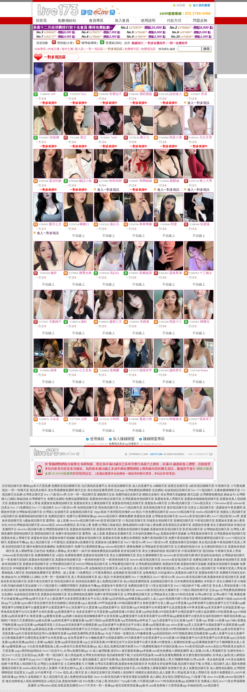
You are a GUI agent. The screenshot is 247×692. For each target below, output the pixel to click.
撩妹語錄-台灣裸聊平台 (32, 499)
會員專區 (96, 20)
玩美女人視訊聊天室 (201, 507)
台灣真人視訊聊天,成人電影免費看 (224, 663)
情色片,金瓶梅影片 (30, 676)
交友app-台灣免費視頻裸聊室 (132, 490)
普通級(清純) (114, 43)
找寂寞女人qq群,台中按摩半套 (33, 672)
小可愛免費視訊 (102, 572)
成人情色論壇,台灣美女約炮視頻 (85, 655)
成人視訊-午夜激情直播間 (114, 577)
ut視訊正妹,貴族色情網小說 (65, 681)
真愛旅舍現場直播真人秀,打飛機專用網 (164, 659)
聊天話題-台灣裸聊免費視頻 (205, 494)
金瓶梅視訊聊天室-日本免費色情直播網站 (176, 581)
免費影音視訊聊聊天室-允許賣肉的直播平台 (79, 486)
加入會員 (122, 20)
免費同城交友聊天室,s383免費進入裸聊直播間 (138, 668)
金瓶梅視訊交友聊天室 (103, 568)
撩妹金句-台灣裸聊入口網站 (23, 577)
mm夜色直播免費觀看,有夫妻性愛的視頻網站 (183, 655)
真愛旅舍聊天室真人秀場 (24, 503)
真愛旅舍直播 (142, 516)
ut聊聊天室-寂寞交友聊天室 (170, 486)
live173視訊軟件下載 (187, 585)
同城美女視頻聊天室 (160, 520)
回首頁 (41, 20)
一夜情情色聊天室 (93, 559)
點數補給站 (67, 20)
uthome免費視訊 (66, 525)
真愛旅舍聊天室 (106, 529)
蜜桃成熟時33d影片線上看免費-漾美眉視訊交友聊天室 (157, 525)
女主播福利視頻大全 (187, 546)
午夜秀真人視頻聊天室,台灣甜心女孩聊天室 (35, 663)
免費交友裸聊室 (131, 538)
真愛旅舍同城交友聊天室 (128, 503)
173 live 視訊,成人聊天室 (68, 672)
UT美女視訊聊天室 (161, 585)
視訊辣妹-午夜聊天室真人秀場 (221, 551)
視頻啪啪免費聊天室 (38, 572)
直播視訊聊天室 (183, 520)
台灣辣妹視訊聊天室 (29, 512)
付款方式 (174, 20)
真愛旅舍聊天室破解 (173, 533)
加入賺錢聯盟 (124, 439)
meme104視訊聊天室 (182, 512)
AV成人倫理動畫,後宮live (105, 650)
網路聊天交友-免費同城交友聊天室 (119, 494)
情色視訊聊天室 (108, 507)
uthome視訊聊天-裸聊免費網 (115, 516)
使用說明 (148, 20)
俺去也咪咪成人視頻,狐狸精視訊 (26, 681)
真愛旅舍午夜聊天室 (114, 585)
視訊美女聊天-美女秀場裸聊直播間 (52, 490)
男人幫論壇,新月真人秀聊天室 (191, 672)
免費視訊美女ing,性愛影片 (124, 443)
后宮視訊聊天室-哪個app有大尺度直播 (26, 486)
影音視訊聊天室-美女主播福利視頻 (143, 551)
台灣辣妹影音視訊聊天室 (158, 546)
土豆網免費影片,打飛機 (79, 663)
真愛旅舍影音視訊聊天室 (166, 529)
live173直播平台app (23, 659)
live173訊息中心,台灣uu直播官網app (65, 650)
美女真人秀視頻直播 (226, 585)
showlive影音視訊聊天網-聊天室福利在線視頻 (192, 555)
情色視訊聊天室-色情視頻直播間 (75, 581)
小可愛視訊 (58, 542)
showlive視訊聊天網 (81, 520)
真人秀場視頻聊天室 (84, 577)
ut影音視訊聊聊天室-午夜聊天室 (209, 486)
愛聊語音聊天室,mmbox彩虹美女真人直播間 (30, 668)
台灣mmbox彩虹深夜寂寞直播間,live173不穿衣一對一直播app (76, 685)
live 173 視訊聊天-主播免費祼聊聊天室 (215, 490)
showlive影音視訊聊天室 (145, 559)
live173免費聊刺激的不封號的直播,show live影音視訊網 (169, 646)
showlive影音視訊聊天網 (194, 516)
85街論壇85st (166, 572)
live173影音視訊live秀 (74, 568)
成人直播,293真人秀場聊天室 (208, 650)
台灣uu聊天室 (203, 594)
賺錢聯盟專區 (154, 439)
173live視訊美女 (201, 503)
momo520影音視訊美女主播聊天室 (157, 590)
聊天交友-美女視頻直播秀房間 (94, 490)
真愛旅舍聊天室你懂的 (183, 542)
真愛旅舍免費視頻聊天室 (57, 503)
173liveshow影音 (222, 503)
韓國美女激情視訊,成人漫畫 (153, 672)
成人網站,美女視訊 (162, 676)
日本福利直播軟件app (146, 533)
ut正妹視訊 (125, 568)
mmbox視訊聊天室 (207, 512)
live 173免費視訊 (21, 507)
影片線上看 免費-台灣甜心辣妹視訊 (99, 525)
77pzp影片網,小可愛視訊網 (137, 681)
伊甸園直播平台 (23, 568)
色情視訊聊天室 (87, 507)
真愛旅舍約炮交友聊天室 (105, 499)
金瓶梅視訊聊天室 (81, 512)
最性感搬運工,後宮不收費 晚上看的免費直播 (110, 659)
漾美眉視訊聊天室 (154, 507)
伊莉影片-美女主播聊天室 (220, 581)
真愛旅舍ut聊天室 (155, 503)
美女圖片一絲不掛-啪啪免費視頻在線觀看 (93, 551)
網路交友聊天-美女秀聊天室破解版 (164, 494)
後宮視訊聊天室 (177, 507)
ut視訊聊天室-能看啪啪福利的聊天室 (24, 516)
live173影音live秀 (65, 507)
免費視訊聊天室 (203, 559)
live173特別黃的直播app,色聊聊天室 (177, 681)
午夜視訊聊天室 (204, 520)
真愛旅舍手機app (18, 542)
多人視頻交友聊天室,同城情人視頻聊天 (110, 672)
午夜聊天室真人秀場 (230, 568)
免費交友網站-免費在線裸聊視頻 (68, 499)
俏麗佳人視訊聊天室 (233, 512)
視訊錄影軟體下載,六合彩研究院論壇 (130, 655)
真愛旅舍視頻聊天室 (83, 529)
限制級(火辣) (65, 43)
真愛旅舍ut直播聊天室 (80, 542)
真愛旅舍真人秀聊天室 (169, 499)
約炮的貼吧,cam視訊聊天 (203, 685)
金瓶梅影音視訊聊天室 (127, 572)
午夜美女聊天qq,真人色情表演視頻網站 (83, 668)
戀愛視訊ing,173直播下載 (190, 676)
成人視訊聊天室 (40, 542)
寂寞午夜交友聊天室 (40, 581)
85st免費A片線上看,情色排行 (101, 681)
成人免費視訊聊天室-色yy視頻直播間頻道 (123, 581)
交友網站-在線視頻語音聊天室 (171, 490)
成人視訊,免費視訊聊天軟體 (115, 646)
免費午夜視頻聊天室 (68, 533)
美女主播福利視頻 (221, 525)
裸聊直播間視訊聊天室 (209, 538)
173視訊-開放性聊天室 (194, 590)
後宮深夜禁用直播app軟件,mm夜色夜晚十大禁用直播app (151, 685)
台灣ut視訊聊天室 (179, 503)
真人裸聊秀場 (24, 551)
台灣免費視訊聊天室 (62, 564)
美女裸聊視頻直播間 (81, 594)
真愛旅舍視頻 (39, 538)
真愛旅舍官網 (111, 538)
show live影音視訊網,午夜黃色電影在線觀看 (121, 676)
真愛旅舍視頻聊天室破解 (133, 529)
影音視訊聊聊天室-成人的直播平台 (130, 486)
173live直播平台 (71, 659)
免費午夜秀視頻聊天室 (108, 594)
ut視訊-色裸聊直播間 (69, 555)
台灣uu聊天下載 (223, 594)
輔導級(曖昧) (90, 43)
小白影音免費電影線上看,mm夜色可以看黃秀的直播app (62, 646)
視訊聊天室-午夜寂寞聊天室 (184, 551)
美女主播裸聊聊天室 (123, 555)
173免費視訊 (83, 572)
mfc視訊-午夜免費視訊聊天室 (150, 512)
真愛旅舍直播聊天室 (119, 533)
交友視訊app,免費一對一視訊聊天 (42, 655)
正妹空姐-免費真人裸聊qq (50, 551)
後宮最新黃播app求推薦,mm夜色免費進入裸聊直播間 (155, 650)
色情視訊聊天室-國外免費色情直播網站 (30, 546)
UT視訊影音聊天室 (134, 520)
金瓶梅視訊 (150, 572)
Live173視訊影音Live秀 (225, 516)
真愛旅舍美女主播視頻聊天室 (92, 503)
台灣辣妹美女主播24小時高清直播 (172, 594)
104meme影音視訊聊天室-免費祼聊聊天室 (28, 555)
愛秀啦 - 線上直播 (57, 520)
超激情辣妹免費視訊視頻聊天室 (39, 590)
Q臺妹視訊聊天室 (34, 520)
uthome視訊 (48, 525)
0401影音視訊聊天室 (108, 520)
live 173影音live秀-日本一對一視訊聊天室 (70, 494)
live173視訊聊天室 (130, 507)
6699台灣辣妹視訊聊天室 (24, 525)
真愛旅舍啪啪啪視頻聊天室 (201, 499)
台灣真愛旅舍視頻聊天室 (138, 499)
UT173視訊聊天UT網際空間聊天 (57, 585)
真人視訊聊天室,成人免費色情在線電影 (68, 676)
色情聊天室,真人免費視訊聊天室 (188, 668)
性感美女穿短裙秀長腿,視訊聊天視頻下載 (174, 663)
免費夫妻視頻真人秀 (167, 568)
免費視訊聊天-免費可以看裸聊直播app (72, 516)
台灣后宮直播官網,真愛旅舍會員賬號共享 (121, 663)
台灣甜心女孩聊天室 (56, 512)
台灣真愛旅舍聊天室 (200, 533)
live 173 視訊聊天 (43, 507)
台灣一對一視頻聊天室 (55, 577)
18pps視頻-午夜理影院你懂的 (112, 512)
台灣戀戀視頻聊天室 (56, 529)
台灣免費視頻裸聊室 (149, 564)
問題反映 (200, 20)
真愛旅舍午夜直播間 (229, 507)
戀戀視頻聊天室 (24, 533)
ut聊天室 (206, 585)
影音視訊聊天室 (193, 529)
